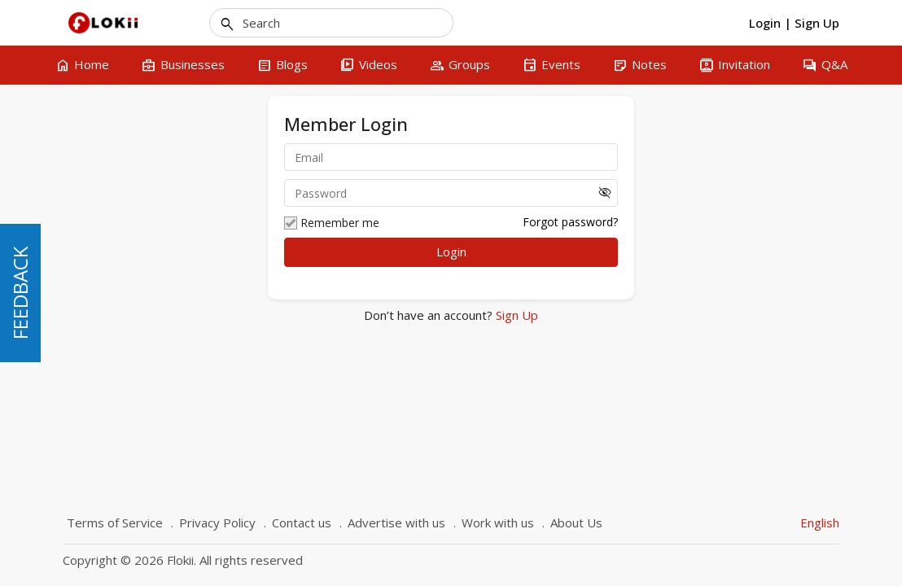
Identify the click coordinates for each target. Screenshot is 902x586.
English (819, 522)
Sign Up (515, 315)
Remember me (331, 223)
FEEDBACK (20, 293)
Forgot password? (570, 222)
